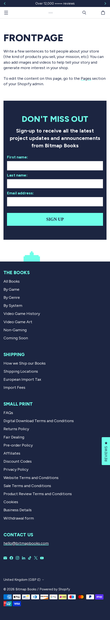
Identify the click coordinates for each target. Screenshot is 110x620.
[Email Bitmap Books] (5, 558)
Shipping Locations (20, 371)
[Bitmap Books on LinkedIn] (24, 558)
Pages (86, 78)
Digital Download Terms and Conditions (38, 420)
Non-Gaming (15, 330)
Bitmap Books (25, 589)
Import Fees (14, 387)
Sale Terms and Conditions (27, 485)
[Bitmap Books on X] (36, 558)
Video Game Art (17, 321)
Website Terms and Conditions (30, 477)
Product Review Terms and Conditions (37, 493)
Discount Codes (17, 461)
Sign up (55, 219)
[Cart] (104, 12)
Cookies (10, 501)
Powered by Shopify (55, 589)
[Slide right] (105, 3)
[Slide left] (5, 3)
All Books (11, 281)
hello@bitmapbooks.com (26, 543)
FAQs (8, 412)
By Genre (11, 297)
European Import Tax (22, 379)
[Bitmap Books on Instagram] (17, 558)
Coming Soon (15, 338)
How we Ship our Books (24, 363)
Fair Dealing (13, 437)
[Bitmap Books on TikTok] (30, 558)
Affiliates (11, 453)
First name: (17, 157)
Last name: (17, 175)
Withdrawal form (18, 518)
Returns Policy (16, 428)
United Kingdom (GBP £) (21, 580)
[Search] (84, 12)
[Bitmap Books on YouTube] (42, 558)
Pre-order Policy (18, 445)
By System (12, 305)
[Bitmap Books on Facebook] (11, 558)
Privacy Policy (15, 469)
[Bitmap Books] (50, 13)
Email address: (20, 193)
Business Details (17, 510)
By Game (11, 289)
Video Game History (21, 313)
